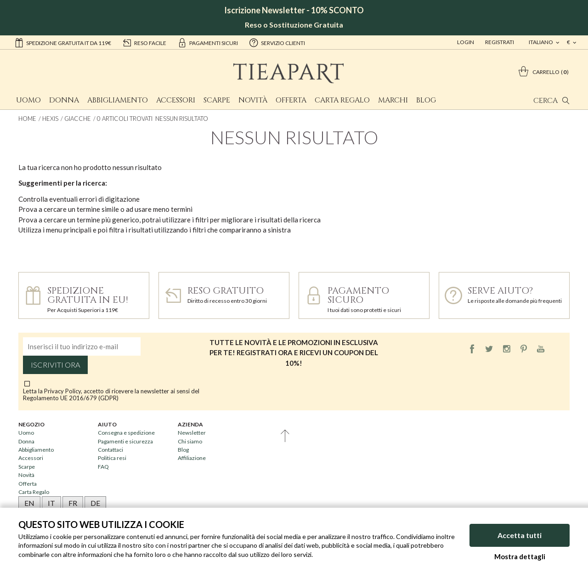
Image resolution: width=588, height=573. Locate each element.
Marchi (393, 100)
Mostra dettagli (519, 556)
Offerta (291, 100)
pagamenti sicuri (207, 42)
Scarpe (217, 100)
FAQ (103, 466)
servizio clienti (277, 42)
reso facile (144, 42)
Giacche (77, 118)
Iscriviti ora (55, 364)
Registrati (499, 42)
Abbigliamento (117, 100)
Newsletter (192, 432)
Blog (426, 100)
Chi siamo (190, 441)
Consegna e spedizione (126, 432)
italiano (541, 42)
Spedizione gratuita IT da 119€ (62, 42)
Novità (252, 100)
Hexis (50, 118)
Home (27, 118)
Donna (64, 100)
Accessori (175, 100)
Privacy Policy (62, 391)
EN (29, 503)
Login (465, 42)
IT (51, 503)
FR (72, 503)
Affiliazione (192, 457)
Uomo (28, 100)
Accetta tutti (520, 535)
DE (95, 503)
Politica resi (112, 457)
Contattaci (110, 449)
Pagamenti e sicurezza (125, 441)
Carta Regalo (342, 100)
